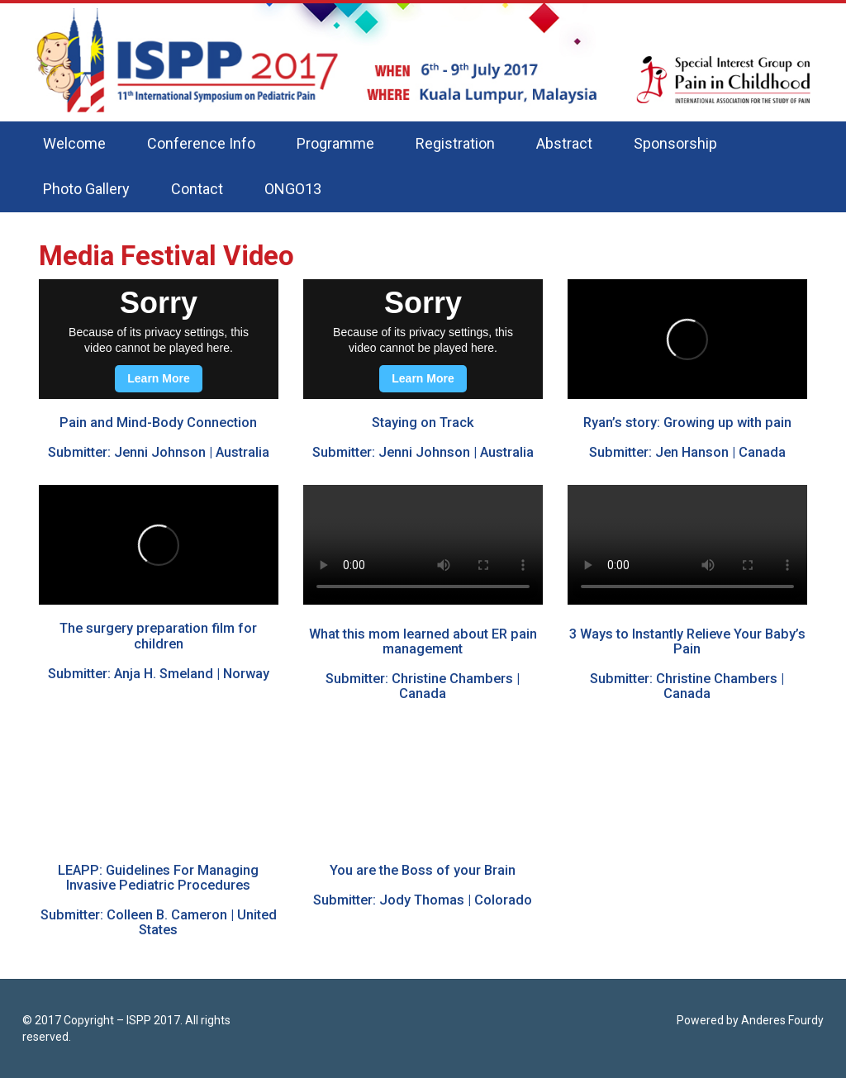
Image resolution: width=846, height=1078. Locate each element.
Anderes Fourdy (782, 1020)
